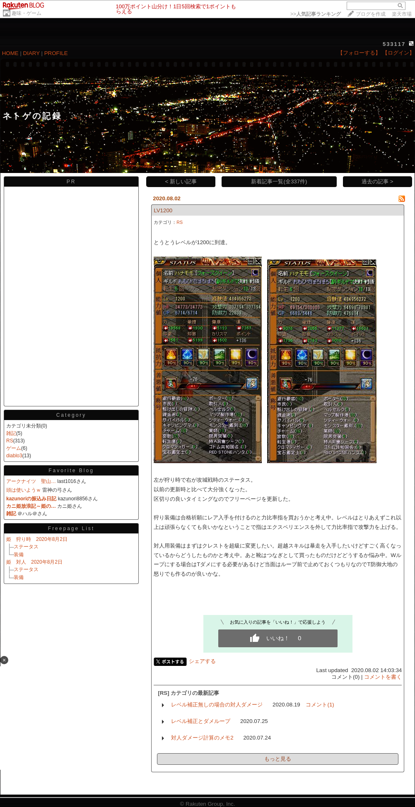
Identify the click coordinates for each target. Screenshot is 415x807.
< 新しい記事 (181, 181)
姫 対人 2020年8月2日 (34, 562)
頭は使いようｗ (23, 490)
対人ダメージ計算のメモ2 (202, 738)
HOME (10, 53)
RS (9, 441)
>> (315, 14)
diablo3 (14, 456)
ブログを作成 (371, 14)
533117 (394, 44)
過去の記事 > (377, 181)
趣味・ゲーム (26, 13)
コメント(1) (320, 704)
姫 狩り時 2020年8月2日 (37, 539)
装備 (19, 554)
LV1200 (163, 210)
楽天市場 (402, 14)
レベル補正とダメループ (200, 721)
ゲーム (13, 448)
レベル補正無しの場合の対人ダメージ (217, 704)
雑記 (11, 433)
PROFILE (56, 53)
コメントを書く (383, 677)
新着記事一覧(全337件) (279, 181)
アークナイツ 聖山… (31, 481)
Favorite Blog (71, 470)
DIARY (31, 53)
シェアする (202, 661)
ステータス (26, 547)
